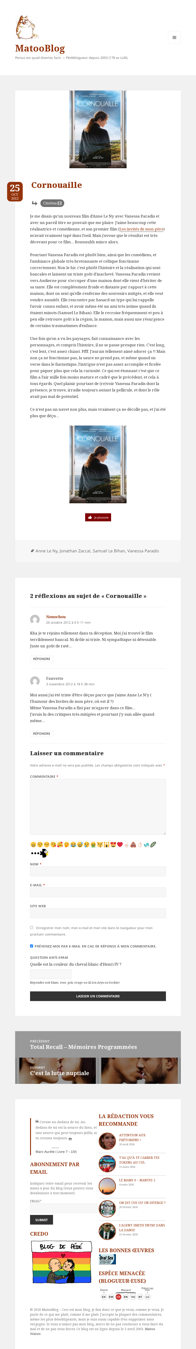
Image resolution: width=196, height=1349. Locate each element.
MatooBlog (40, 48)
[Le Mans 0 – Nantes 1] (107, 1186)
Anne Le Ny (46, 551)
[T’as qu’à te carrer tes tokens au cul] (107, 1163)
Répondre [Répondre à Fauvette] (41, 733)
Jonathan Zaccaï (75, 551)
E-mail (37, 885)
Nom (36, 864)
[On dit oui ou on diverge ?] (107, 1208)
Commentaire (44, 776)
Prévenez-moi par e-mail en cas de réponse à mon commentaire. (93, 946)
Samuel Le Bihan (109, 551)
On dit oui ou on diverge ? (142, 1202)
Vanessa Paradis (143, 551)
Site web (38, 906)
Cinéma (50, 203)
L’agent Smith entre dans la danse (142, 1227)
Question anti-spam (49, 957)
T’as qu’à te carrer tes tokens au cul (139, 1160)
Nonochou (56, 616)
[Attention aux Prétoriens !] (107, 1141)
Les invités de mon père (141, 229)
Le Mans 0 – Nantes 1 (137, 1180)
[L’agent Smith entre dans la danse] (107, 1231)
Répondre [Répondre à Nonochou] (41, 659)
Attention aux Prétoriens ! (132, 1137)
